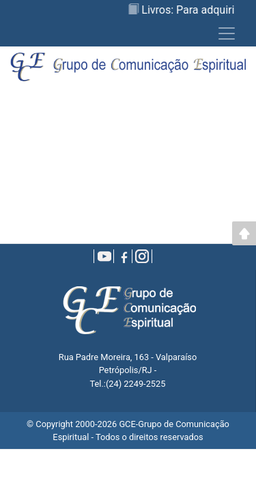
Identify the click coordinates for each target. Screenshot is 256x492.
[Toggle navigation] (226, 33)
